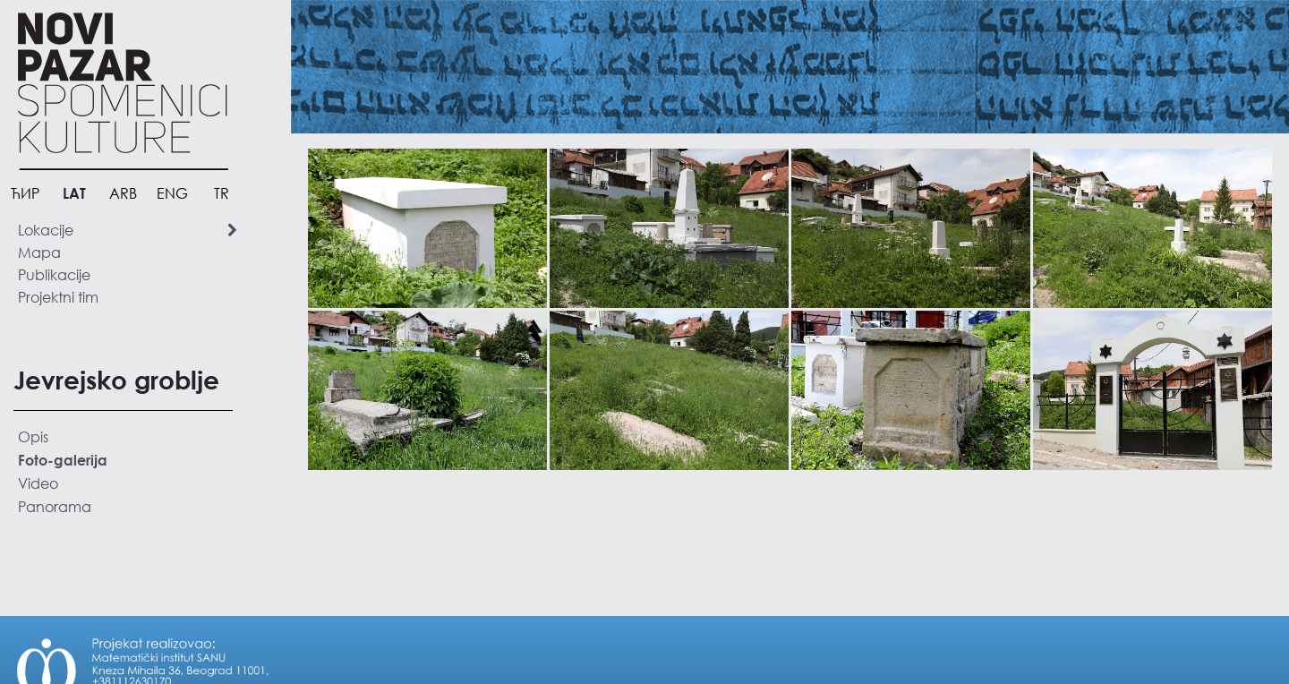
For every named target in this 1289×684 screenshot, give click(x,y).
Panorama (54, 506)
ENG (172, 193)
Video (38, 483)
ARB (123, 193)
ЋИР (25, 193)
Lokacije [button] (127, 229)
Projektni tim (58, 296)
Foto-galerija (62, 459)
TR (221, 193)
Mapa (39, 252)
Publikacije (54, 274)
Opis (33, 436)
